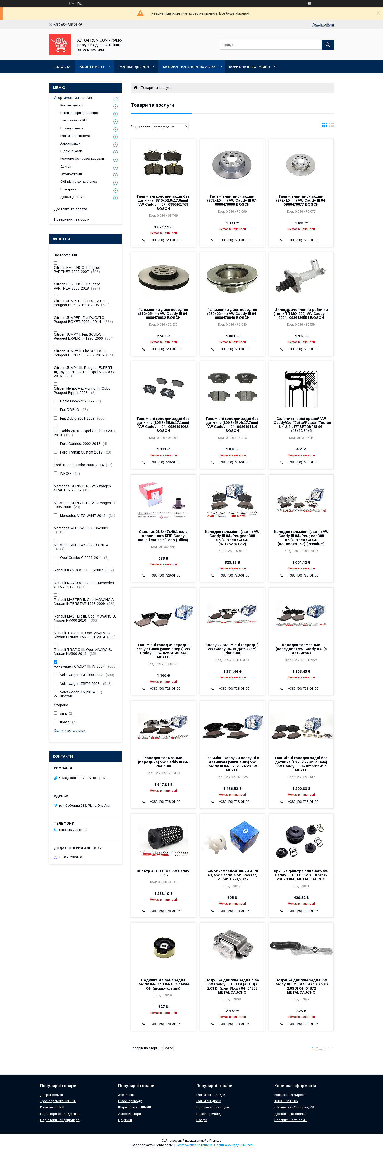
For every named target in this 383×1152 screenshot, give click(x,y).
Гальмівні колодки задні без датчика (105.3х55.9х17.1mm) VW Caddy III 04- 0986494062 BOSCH (163, 425)
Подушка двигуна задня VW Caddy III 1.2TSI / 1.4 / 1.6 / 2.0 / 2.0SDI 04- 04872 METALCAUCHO (301, 986)
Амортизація (70, 143)
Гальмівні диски (208, 1101)
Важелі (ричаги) (208, 1114)
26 (326, 1048)
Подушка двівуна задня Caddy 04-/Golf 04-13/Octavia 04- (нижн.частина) (163, 984)
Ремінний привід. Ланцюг (79, 113)
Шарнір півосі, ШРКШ (134, 1107)
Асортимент (92, 67)
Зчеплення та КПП (74, 120)
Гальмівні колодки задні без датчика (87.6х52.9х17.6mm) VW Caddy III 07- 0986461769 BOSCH (163, 202)
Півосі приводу (130, 1101)
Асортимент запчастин (73, 98)
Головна (62, 67)
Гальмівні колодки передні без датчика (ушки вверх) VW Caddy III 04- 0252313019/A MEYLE (163, 651)
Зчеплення (126, 1095)
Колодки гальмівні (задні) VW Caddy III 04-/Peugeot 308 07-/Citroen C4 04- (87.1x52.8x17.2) (232, 538)
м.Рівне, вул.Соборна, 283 (294, 1107)
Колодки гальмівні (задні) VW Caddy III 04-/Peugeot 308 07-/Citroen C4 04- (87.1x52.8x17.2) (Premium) (301, 538)
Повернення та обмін (71, 219)
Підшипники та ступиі (213, 1107)
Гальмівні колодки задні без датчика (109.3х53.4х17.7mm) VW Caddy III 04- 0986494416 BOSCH (232, 425)
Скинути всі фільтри (69, 730)
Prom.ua (215, 1140)
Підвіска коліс (71, 151)
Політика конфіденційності (233, 1145)
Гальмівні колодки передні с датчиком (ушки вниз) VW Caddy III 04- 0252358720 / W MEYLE (232, 764)
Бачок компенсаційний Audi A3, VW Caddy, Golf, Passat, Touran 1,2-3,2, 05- (232, 875)
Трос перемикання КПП (58, 1101)
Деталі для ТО (72, 197)
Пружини (125, 1120)
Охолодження (71, 174)
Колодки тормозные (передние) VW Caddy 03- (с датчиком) (301, 649)
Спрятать (66, 696)
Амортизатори (129, 1114)
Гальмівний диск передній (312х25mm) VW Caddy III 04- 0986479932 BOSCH (163, 313)
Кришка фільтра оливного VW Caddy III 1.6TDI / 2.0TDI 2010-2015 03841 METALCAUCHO (301, 875)
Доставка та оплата (70, 209)
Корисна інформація (249, 67)
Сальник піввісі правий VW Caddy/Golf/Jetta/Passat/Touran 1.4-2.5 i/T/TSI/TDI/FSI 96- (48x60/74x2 (301, 425)
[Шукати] (328, 45)
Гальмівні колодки (210, 1095)
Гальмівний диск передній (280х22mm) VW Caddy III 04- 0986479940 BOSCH (232, 313)
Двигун (65, 166)
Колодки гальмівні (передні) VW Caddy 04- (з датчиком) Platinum (232, 649)
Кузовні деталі (71, 105)
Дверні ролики (51, 1095)
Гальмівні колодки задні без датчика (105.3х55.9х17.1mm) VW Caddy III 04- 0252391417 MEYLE (301, 764)
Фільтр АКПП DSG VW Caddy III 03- (163, 873)
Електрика (68, 189)
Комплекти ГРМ (52, 1107)
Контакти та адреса (290, 1095)
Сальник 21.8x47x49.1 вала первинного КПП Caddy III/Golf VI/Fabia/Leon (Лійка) (163, 536)
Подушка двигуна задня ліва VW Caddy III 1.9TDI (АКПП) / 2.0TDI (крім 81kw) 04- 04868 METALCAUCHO (232, 986)
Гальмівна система (75, 136)
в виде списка (331, 126)
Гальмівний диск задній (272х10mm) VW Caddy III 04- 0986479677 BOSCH (301, 200)
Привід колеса (71, 128)
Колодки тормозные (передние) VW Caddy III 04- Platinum (163, 762)
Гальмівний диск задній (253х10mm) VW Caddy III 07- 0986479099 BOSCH (232, 200)
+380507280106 (286, 1101)
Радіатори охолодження (59, 1114)
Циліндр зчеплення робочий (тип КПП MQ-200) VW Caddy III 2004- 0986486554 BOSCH (301, 313)
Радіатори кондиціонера (60, 1120)
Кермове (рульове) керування (83, 158)
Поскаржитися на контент (194, 1145)
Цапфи (201, 1120)
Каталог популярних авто (189, 67)
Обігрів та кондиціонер (78, 181)
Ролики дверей (134, 67)
